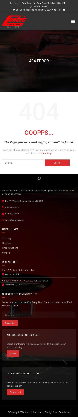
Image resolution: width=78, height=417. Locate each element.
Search (13, 353)
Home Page (46, 153)
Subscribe (10, 323)
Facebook (39, 178)
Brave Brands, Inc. (61, 412)
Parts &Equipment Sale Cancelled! (18, 270)
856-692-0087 (38, 6)
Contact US (15, 392)
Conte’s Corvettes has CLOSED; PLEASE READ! (25, 280)
